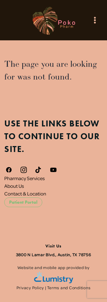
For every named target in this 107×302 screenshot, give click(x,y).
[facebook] (8, 169)
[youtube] (53, 169)
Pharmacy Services (24, 178)
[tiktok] (38, 169)
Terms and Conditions (68, 287)
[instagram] (23, 169)
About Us (14, 186)
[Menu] (95, 20)
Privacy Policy (30, 287)
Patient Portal (23, 202)
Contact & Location (25, 193)
